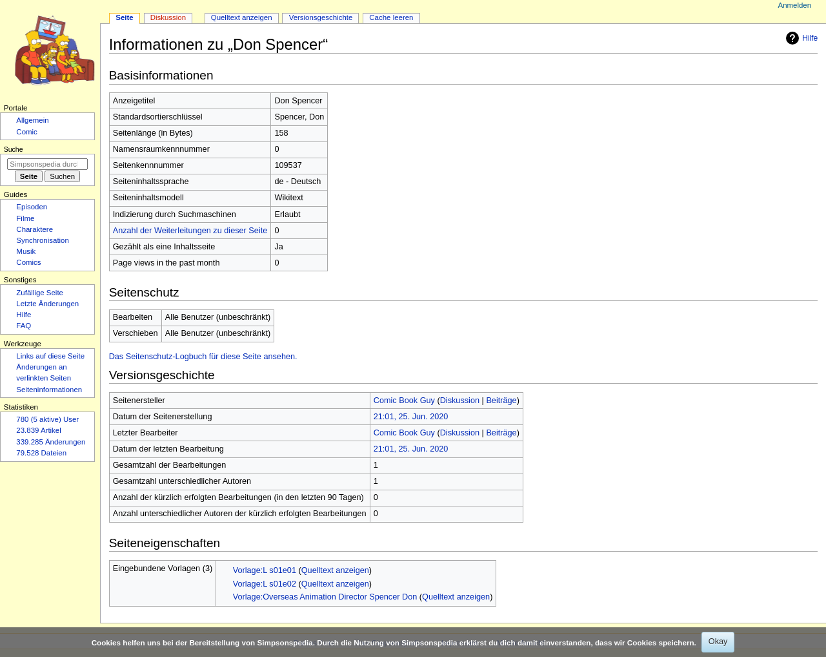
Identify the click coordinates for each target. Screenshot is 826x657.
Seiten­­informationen (49, 389)
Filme (25, 218)
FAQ (23, 325)
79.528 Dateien (41, 453)
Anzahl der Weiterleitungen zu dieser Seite (190, 230)
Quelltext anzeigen (335, 570)
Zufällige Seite (39, 293)
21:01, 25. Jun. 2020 (411, 416)
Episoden (31, 207)
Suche (13, 149)
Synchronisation (42, 240)
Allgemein (32, 120)
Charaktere (34, 229)
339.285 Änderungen (50, 442)
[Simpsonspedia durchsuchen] (47, 164)
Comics (28, 262)
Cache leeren (391, 17)
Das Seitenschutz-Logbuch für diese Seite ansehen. (203, 356)
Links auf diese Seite (50, 356)
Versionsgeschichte (321, 17)
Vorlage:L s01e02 (264, 584)
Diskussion (459, 400)
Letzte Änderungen (47, 304)
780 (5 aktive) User (47, 419)
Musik (25, 251)
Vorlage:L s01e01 (264, 570)
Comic (26, 132)
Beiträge (501, 400)
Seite (124, 17)
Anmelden (795, 5)
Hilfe (800, 38)
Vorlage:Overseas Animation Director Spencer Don (325, 596)
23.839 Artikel (38, 430)
